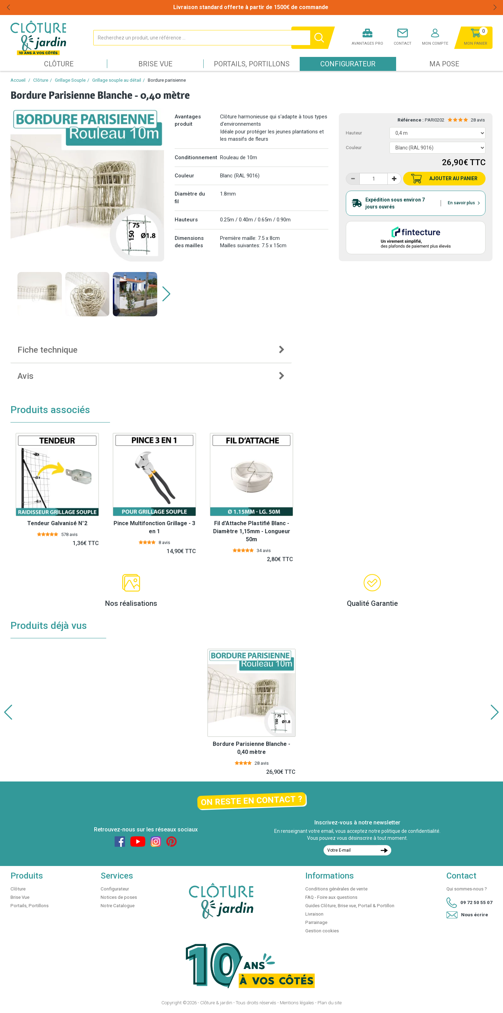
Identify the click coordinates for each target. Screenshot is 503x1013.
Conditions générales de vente (336, 888)
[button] (166, 294)
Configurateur (348, 64)
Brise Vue (155, 64)
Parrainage (316, 922)
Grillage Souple (70, 80)
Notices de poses (119, 897)
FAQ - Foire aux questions (331, 897)
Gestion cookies (322, 930)
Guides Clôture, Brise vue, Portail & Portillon (349, 905)
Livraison (314, 914)
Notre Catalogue (117, 905)
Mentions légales (297, 1002)
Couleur (354, 147)
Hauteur (354, 132)
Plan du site (330, 1002)
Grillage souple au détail (116, 80)
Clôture (59, 64)
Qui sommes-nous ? (466, 888)
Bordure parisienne (167, 80)
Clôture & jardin (216, 1002)
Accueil (17, 80)
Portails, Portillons (252, 64)
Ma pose (444, 64)
